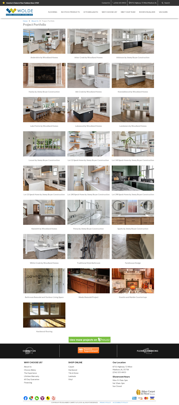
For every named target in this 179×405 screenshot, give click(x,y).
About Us (35, 21)
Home (25, 21)
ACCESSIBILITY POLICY (120, 402)
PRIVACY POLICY (105, 402)
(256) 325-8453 (119, 372)
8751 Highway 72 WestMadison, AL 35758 (122, 368)
